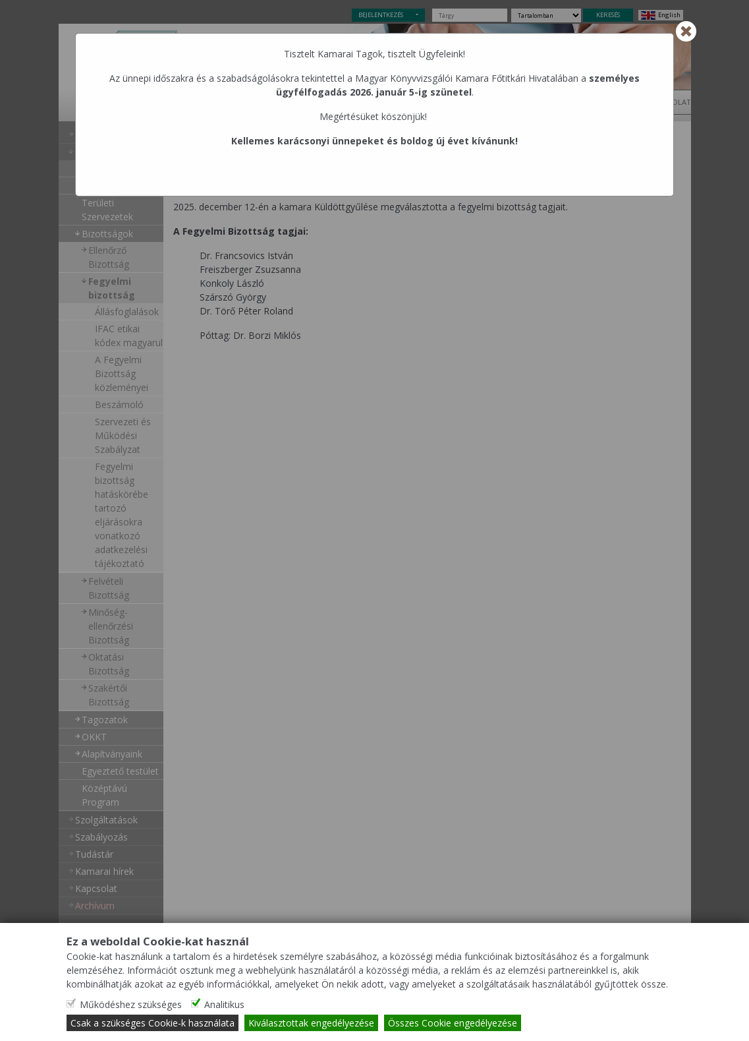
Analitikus (224, 1004)
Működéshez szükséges (131, 1004)
